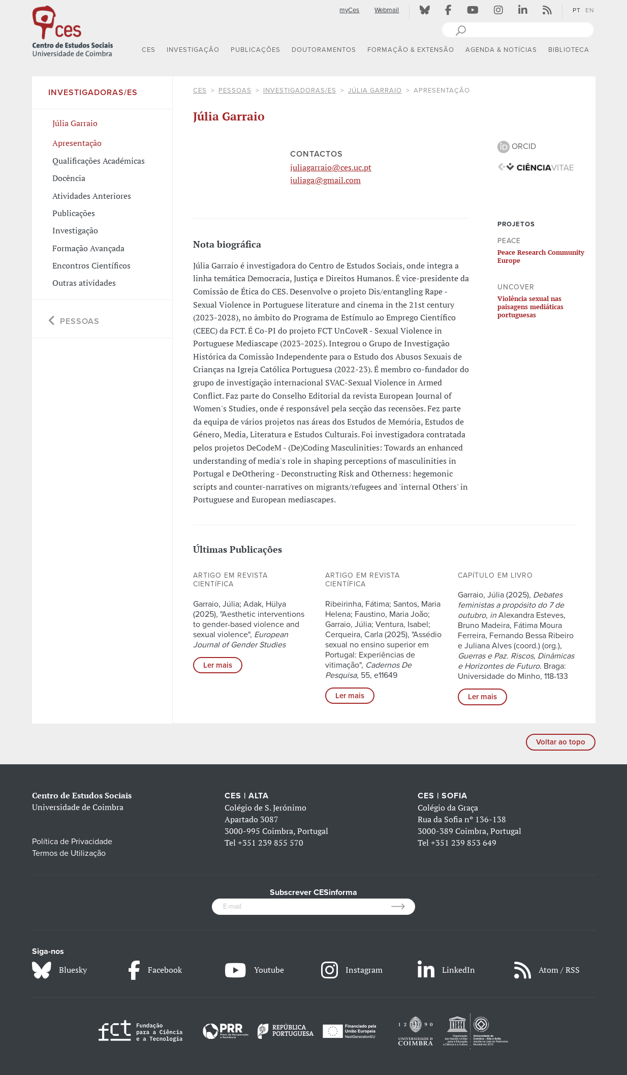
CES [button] (148, 50)
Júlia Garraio (375, 90)
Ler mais (217, 665)
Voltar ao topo (560, 741)
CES (200, 90)
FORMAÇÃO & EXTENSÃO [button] (410, 50)
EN (589, 10)
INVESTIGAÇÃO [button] (193, 50)
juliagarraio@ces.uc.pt (330, 167)
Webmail (386, 10)
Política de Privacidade (72, 842)
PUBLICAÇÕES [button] (255, 50)
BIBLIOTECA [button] (568, 50)
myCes (349, 10)
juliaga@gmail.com (325, 180)
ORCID (516, 146)
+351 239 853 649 (463, 842)
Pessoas (235, 90)
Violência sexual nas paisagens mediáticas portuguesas (530, 307)
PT (577, 10)
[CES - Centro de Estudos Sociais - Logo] (72, 30)
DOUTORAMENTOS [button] (324, 50)
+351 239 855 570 (270, 842)
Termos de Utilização (69, 853)
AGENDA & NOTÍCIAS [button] (501, 50)
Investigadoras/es (299, 90)
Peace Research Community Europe (540, 256)
